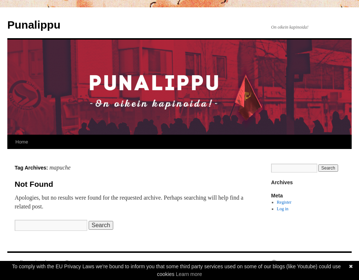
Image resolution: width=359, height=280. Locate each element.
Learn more (189, 274)
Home (21, 142)
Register (284, 202)
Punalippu (33, 25)
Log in (283, 208)
